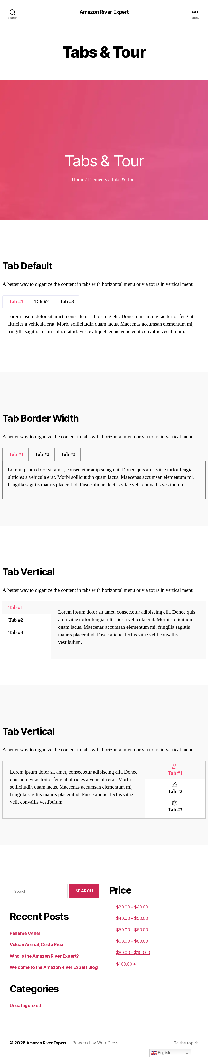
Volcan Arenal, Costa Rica (36, 945)
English (160, 1053)
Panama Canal (25, 933)
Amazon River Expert (104, 12)
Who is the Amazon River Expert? (44, 956)
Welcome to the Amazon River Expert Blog (54, 967)
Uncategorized (25, 1005)
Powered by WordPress (99, 1043)
